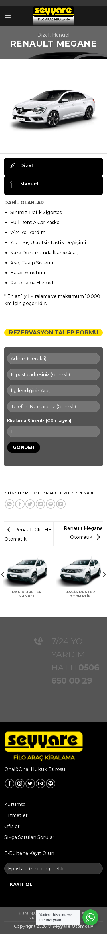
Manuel (61, 35)
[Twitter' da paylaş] (30, 504)
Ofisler (12, 826)
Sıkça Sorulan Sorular (29, 837)
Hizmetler (16, 815)
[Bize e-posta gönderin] (40, 783)
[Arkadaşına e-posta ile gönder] (40, 504)
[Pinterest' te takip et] (50, 783)
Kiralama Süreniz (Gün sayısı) (39, 420)
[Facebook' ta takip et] (9, 783)
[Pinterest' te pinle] (50, 504)
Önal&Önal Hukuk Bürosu (34, 769)
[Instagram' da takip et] (20, 783)
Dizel (43, 35)
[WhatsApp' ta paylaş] (9, 504)
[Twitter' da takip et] (30, 783)
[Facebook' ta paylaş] (20, 504)
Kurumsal (15, 804)
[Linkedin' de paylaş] (61, 504)
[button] (7, 16)
